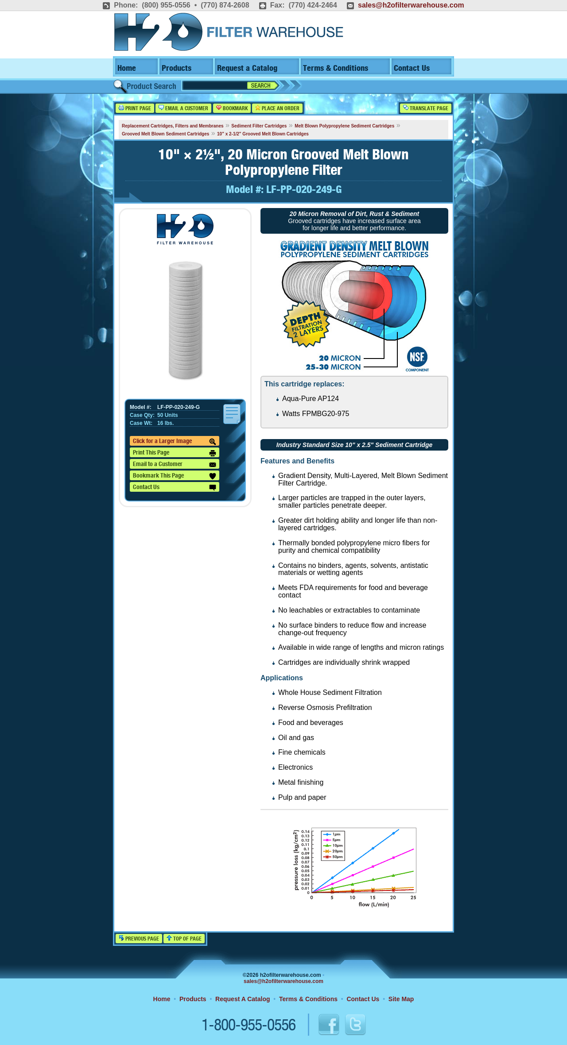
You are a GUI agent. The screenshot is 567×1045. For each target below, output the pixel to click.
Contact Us (412, 68)
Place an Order (277, 108)
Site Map (401, 999)
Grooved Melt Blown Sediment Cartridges (165, 133)
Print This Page (174, 453)
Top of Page (184, 938)
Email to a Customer (174, 464)
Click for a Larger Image (174, 441)
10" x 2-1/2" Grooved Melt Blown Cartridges (263, 133)
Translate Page (425, 108)
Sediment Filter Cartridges (259, 125)
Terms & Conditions (335, 68)
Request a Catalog (247, 68)
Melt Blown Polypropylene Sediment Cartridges (344, 125)
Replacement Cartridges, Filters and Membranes (173, 125)
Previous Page (139, 938)
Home (126, 68)
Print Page (135, 108)
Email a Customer (183, 108)
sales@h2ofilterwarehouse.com (411, 5)
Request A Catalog (242, 999)
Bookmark (232, 108)
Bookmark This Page (174, 476)
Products (176, 68)
